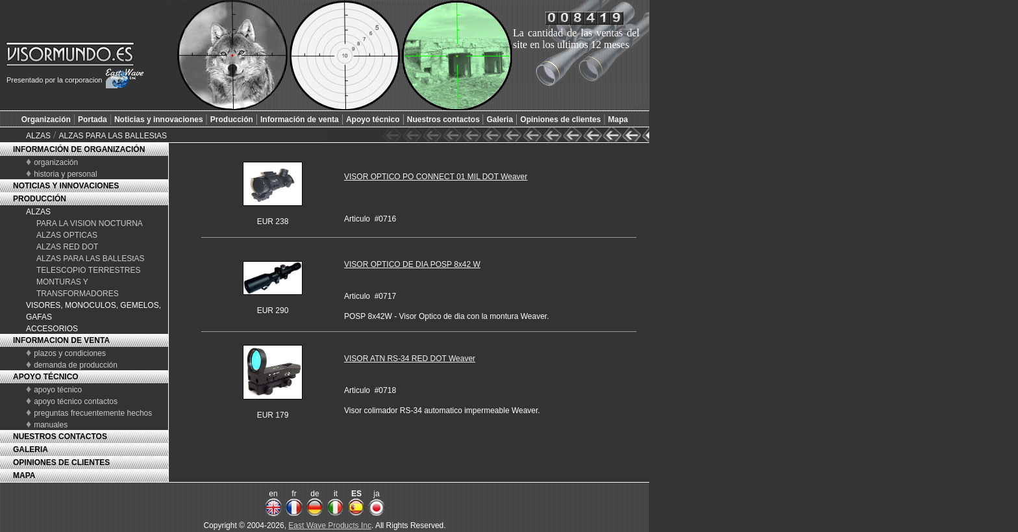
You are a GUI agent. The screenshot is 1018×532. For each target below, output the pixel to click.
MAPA (24, 475)
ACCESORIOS (52, 328)
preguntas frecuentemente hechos (93, 413)
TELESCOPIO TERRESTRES (88, 270)
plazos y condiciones (70, 353)
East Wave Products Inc (329, 525)
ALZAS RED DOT (67, 246)
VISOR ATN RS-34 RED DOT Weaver (409, 358)
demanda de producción (76, 365)
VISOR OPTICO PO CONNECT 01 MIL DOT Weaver (435, 176)
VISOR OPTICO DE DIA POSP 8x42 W (412, 264)
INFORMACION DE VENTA (61, 340)
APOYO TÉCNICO (46, 376)
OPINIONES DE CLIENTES (61, 462)
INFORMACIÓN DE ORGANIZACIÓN (79, 149)
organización (56, 162)
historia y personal (65, 174)
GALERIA (30, 449)
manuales (51, 424)
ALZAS (38, 135)
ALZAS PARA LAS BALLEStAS (112, 135)
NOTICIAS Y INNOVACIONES (66, 185)
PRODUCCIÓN (39, 198)
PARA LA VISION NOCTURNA (89, 223)
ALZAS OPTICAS (66, 235)
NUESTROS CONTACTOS (60, 436)
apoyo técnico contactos (76, 401)
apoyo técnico (58, 389)
